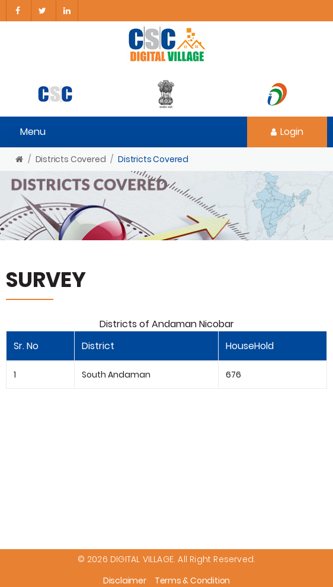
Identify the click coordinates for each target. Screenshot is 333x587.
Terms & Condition (192, 580)
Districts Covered (71, 159)
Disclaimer (124, 580)
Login (287, 131)
